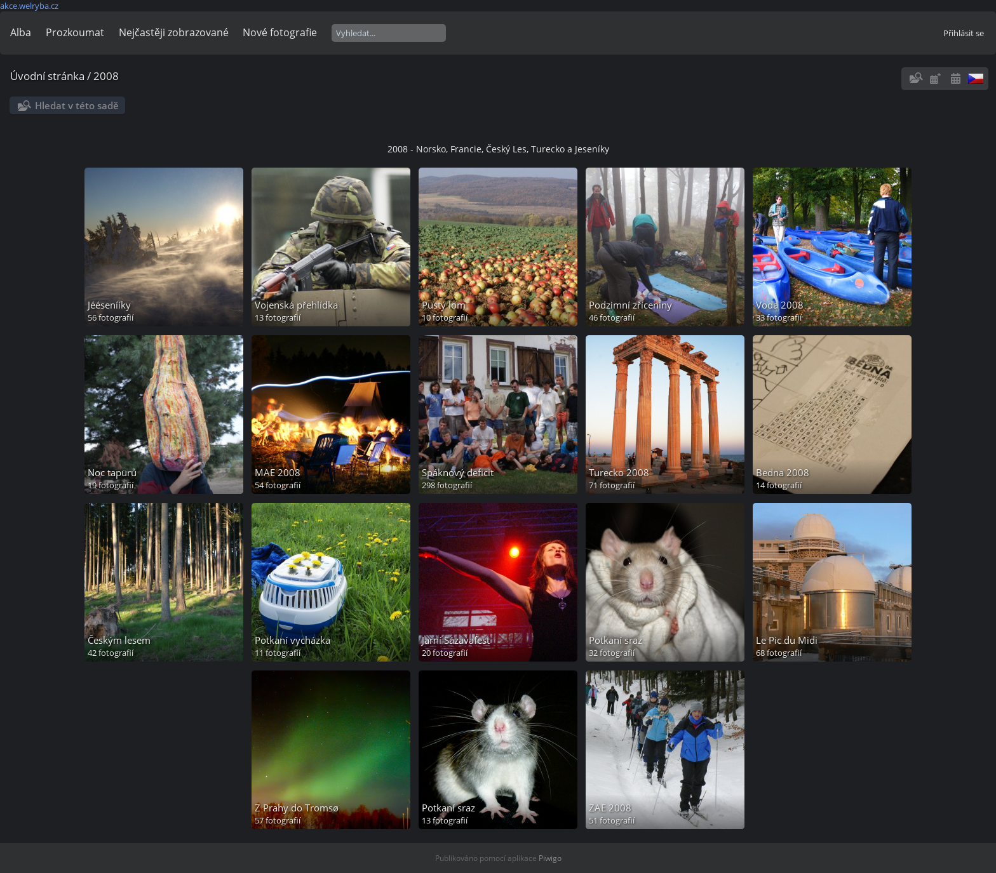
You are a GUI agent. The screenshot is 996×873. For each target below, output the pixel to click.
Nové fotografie (280, 32)
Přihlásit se (963, 33)
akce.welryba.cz (29, 5)
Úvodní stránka (47, 76)
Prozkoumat (75, 32)
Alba (20, 32)
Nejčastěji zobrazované (174, 32)
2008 (106, 76)
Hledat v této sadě (77, 105)
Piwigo (550, 858)
